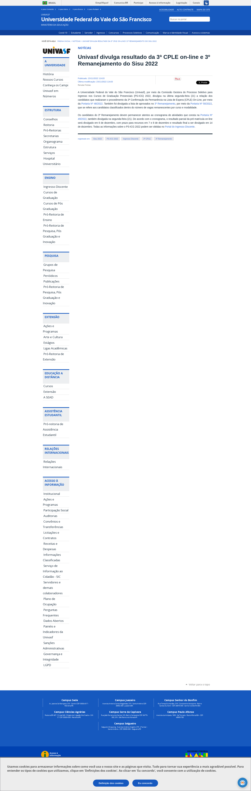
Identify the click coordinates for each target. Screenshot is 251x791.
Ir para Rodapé (95, 9)
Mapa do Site (203, 9)
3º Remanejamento (165, 103)
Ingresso (100, 32)
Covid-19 (63, 32)
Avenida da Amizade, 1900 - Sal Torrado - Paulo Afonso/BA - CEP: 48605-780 (179, 716)
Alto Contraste (185, 9)
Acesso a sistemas (201, 32)
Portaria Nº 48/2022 (92, 103)
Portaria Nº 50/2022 (201, 103)
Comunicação (152, 32)
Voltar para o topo (199, 684)
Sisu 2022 (97, 139)
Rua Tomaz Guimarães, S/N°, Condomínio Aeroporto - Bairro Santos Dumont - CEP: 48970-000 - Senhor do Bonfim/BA (180, 705)
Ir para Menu (65, 9)
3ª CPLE (147, 139)
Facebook (202, 26)
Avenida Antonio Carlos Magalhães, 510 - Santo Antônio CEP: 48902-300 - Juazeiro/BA (124, 705)
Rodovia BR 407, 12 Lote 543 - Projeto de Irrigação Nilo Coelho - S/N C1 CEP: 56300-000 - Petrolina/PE (69, 716)
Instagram (197, 26)
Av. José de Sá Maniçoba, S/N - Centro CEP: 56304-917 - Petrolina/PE (69, 705)
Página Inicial (63, 41)
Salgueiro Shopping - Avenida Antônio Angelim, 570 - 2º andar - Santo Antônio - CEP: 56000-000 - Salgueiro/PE (124, 728)
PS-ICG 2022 (112, 139)
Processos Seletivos (132, 32)
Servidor (89, 32)
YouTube (207, 26)
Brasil (52, 2)
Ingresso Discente (130, 139)
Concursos (114, 32)
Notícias (76, 41)
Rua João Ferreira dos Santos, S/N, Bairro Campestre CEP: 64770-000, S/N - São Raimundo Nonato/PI (124, 716)
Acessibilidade (166, 9)
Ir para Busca (79, 9)
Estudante (76, 32)
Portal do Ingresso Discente (180, 126)
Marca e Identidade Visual (175, 32)
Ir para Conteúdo (49, 9)
